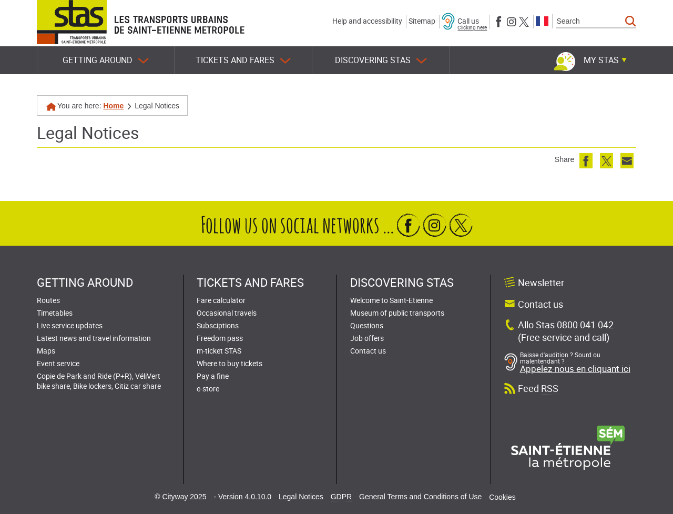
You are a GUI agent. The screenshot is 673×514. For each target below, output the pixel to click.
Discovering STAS (381, 60)
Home (113, 106)
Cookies (502, 497)
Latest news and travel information (94, 338)
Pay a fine (213, 376)
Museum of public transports (397, 313)
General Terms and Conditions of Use (420, 496)
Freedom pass (220, 338)
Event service (58, 363)
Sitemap (422, 21)
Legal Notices (301, 496)
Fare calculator (221, 300)
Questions (366, 325)
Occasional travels (227, 313)
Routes (48, 300)
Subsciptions (218, 325)
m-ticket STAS (219, 351)
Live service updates (70, 325)
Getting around (106, 60)
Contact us (368, 351)
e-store (208, 389)
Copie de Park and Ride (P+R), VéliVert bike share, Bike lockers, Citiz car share (99, 381)
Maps (46, 351)
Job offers (367, 338)
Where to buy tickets (229, 363)
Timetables (55, 313)
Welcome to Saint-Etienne (391, 300)
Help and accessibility (367, 21)
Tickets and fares (243, 60)
